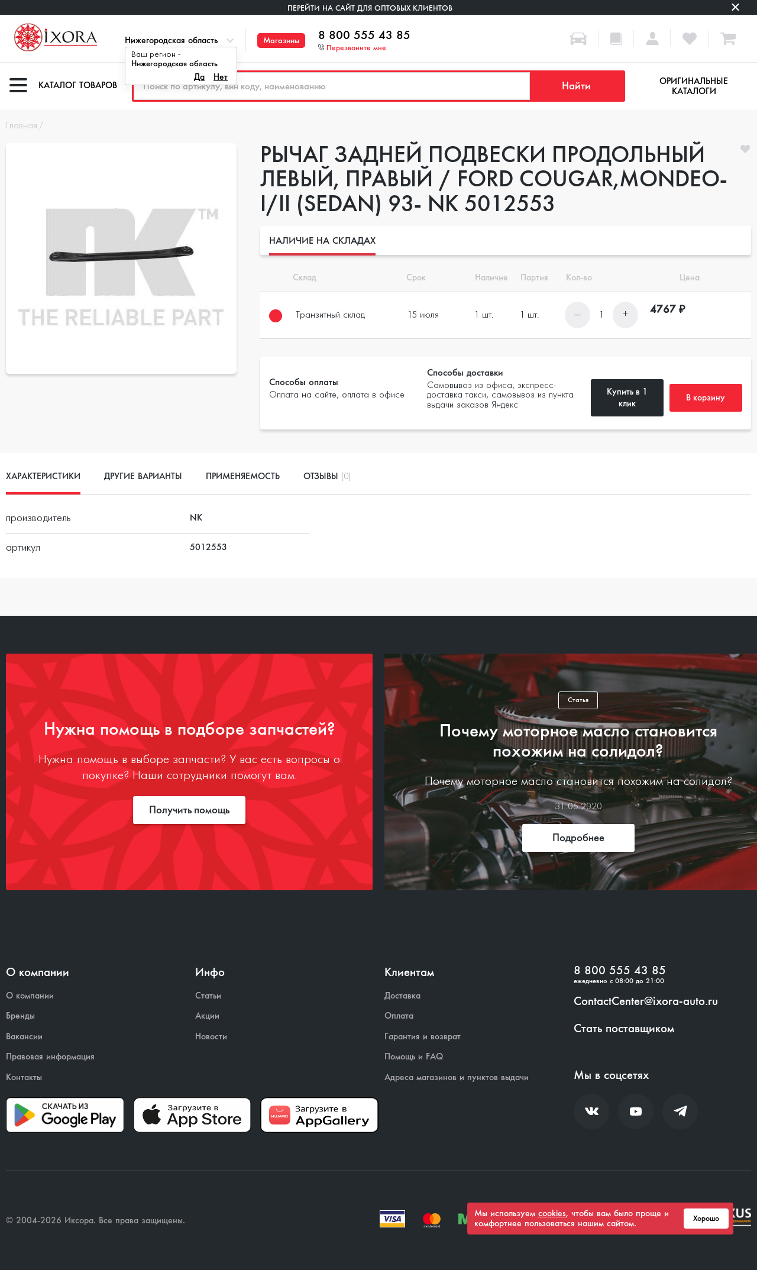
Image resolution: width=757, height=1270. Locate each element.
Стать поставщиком (624, 1028)
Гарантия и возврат (422, 1037)
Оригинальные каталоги (693, 86)
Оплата (398, 1016)
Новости (211, 1037)
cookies (552, 1213)
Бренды (20, 1016)
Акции (207, 1016)
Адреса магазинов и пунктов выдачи (456, 1077)
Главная (21, 126)
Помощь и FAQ (413, 1057)
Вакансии (24, 1037)
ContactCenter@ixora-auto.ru (646, 1001)
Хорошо (706, 1218)
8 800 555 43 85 (364, 35)
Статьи (208, 996)
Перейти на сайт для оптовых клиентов (369, 8)
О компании (30, 996)
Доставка (402, 996)
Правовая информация (50, 1057)
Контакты (24, 1077)
